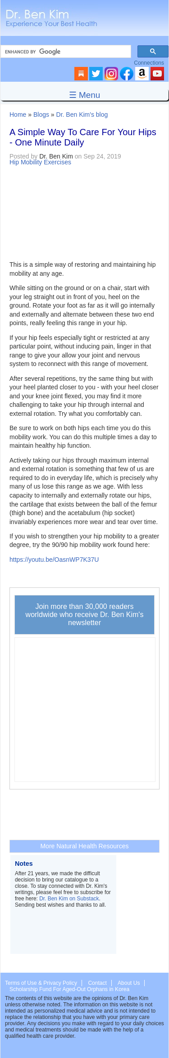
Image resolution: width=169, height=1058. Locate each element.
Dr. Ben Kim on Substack (69, 898)
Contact (97, 983)
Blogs (41, 114)
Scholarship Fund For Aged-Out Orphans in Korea (69, 989)
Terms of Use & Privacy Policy (41, 983)
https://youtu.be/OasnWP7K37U (54, 559)
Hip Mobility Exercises (40, 162)
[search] (65, 52)
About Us (129, 983)
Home (17, 114)
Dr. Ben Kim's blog (82, 114)
